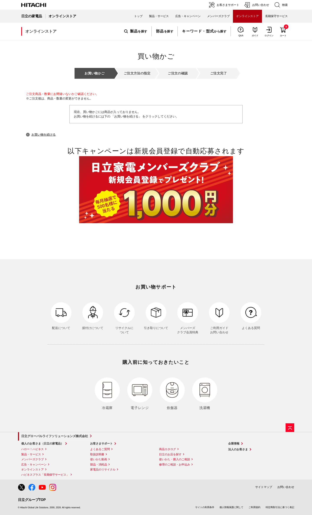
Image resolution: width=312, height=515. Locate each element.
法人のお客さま (238, 449)
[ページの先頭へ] (290, 427)
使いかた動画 (98, 459)
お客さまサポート (101, 443)
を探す (135, 31)
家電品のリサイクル (102, 469)
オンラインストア (32, 469)
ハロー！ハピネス (32, 449)
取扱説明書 (97, 454)
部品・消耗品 (98, 464)
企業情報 (233, 443)
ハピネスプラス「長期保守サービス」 (45, 474)
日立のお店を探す (170, 454)
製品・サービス (31, 454)
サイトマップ (263, 487)
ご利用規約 (254, 507)
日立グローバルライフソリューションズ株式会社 (54, 436)
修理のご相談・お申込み (174, 464)
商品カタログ (167, 449)
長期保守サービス (276, 16)
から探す (204, 31)
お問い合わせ (285, 487)
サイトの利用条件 (204, 507)
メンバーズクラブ (218, 16)
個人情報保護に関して (231, 507)
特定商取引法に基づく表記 (280, 507)
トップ (138, 16)
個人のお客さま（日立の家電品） (42, 443)
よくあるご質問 (100, 449)
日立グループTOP (32, 500)
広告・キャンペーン (34, 464)
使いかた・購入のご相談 (174, 459)
